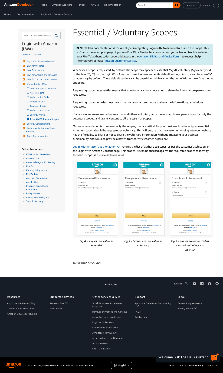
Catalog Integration (36, 170)
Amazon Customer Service (120, 60)
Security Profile (38, 114)
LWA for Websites (35, 65)
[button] (56, 35)
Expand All (37, 55)
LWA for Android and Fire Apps (41, 74)
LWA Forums (32, 158)
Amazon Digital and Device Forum (160, 56)
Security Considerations (38, 123)
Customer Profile (39, 106)
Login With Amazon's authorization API (97, 146)
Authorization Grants (41, 110)
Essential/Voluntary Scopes (45, 119)
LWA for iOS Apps (35, 70)
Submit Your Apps (35, 201)
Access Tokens (37, 92)
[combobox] (37, 35)
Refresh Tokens (38, 101)
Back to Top (111, 284)
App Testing (32, 182)
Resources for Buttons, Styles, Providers (41, 130)
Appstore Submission (37, 178)
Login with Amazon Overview (40, 61)
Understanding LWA (36, 84)
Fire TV (29, 166)
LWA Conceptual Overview (43, 88)
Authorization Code (40, 97)
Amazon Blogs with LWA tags (41, 162)
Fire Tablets (32, 174)
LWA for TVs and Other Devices (41, 79)
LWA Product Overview (38, 154)
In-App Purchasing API (38, 197)
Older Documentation (37, 136)
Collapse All (26, 55)
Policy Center (33, 193)
